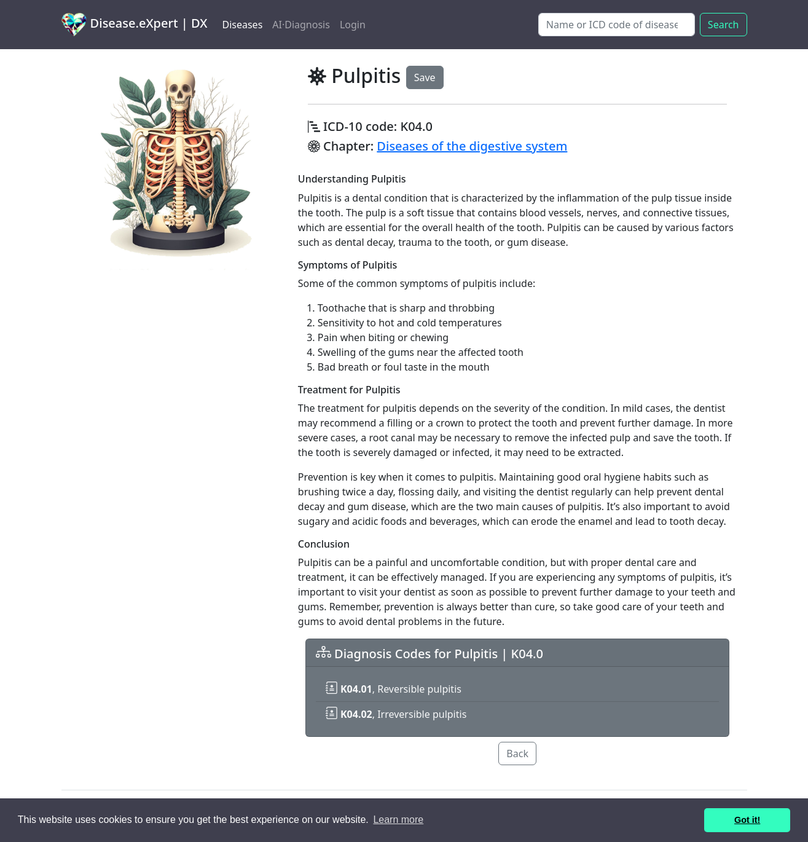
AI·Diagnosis (301, 24)
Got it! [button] (747, 820)
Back (517, 753)
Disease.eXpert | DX (134, 24)
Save (425, 77)
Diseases (242, 24)
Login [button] (353, 24)
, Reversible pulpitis (393, 689)
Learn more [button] (398, 819)
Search (723, 24)
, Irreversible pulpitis (396, 714)
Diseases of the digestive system (472, 146)
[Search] (616, 24)
